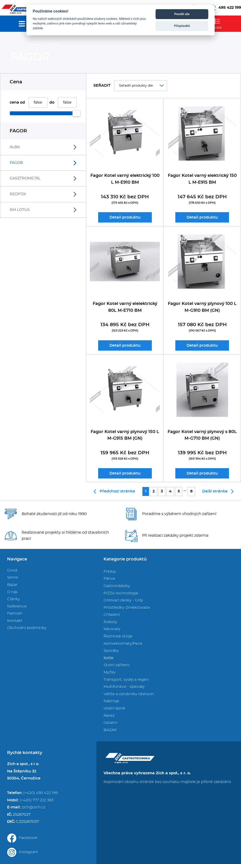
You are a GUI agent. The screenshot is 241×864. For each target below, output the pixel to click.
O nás (12, 592)
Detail (125, 217)
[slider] (76, 113)
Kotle (34, 45)
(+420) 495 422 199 (40, 793)
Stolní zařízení (116, 665)
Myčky (110, 672)
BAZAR (110, 730)
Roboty (110, 622)
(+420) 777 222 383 (37, 800)
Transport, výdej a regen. (126, 679)
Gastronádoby (117, 586)
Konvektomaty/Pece (123, 643)
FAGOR (53, 45)
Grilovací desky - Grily (123, 600)
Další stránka (217, 491)
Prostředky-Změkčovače (127, 607)
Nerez (109, 716)
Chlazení (112, 615)
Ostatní (110, 723)
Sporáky (111, 651)
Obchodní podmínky (26, 628)
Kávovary (112, 629)
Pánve (109, 578)
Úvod (16, 45)
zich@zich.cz (33, 807)
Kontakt (14, 621)
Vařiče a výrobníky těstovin (129, 694)
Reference (17, 606)
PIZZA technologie (121, 593)
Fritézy (110, 571)
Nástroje (111, 701)
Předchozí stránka (114, 491)
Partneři (14, 613)
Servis (12, 577)
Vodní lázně (114, 708)
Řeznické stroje (118, 636)
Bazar (12, 585)
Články (13, 599)
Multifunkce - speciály (124, 687)
